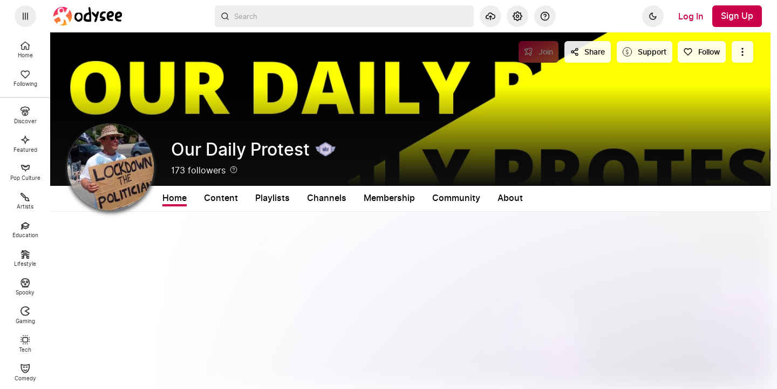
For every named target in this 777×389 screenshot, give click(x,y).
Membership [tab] (434, 198)
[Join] (539, 52)
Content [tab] (221, 198)
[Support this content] (644, 52)
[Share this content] (587, 52)
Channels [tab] (372, 198)
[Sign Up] (737, 16)
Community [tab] (502, 198)
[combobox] (344, 16)
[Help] (545, 16)
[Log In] (691, 16)
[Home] (87, 16)
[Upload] (490, 16)
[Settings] (517, 16)
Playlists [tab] (318, 198)
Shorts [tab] (269, 198)
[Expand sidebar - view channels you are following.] (25, 16)
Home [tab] (174, 198)
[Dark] (653, 16)
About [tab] (555, 198)
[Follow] (702, 52)
